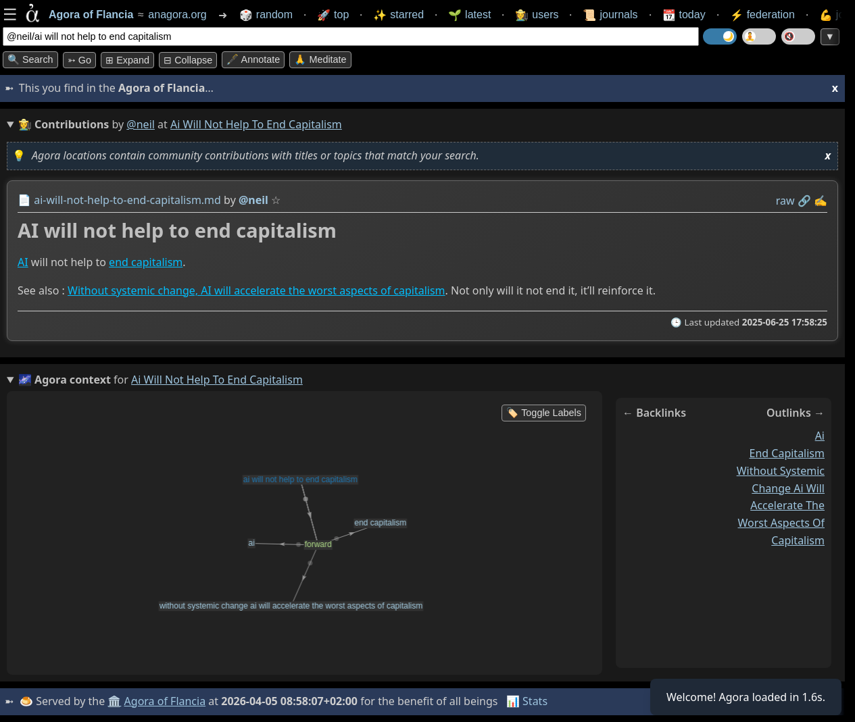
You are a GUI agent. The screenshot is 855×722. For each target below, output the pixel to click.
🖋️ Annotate (253, 59)
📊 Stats (526, 701)
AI (23, 262)
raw (785, 200)
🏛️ (114, 701)
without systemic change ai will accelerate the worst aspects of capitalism (781, 505)
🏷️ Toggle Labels (543, 412)
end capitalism (145, 262)
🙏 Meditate (320, 59)
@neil (140, 124)
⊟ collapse (188, 60)
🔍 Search (30, 59)
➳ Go (79, 60)
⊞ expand (127, 60)
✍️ (820, 200)
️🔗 (804, 200)
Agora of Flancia (165, 701)
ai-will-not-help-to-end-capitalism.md (127, 199)
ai (820, 435)
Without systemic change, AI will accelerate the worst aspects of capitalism (256, 290)
